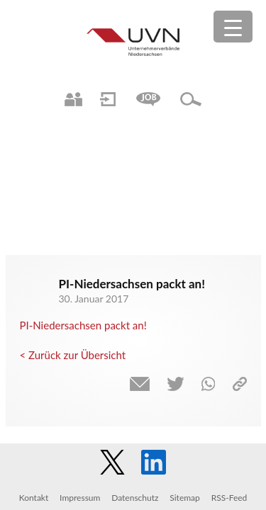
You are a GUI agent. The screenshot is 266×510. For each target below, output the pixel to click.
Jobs (148, 99)
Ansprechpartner (73, 99)
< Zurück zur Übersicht (73, 354)
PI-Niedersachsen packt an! (83, 325)
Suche (190, 99)
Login (108, 99)
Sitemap (185, 497)
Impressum (80, 497)
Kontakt (34, 497)
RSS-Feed (229, 497)
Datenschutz (134, 497)
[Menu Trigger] (233, 26)
